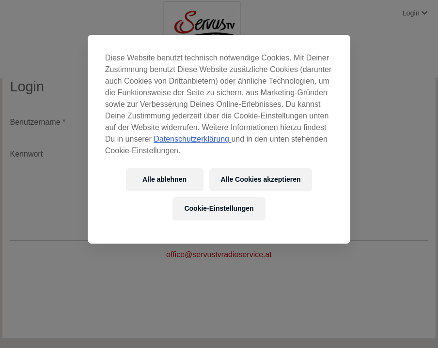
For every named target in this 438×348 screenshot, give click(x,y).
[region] (219, 139)
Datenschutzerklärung (192, 139)
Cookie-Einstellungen (218, 208)
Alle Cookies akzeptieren (261, 179)
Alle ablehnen (164, 179)
